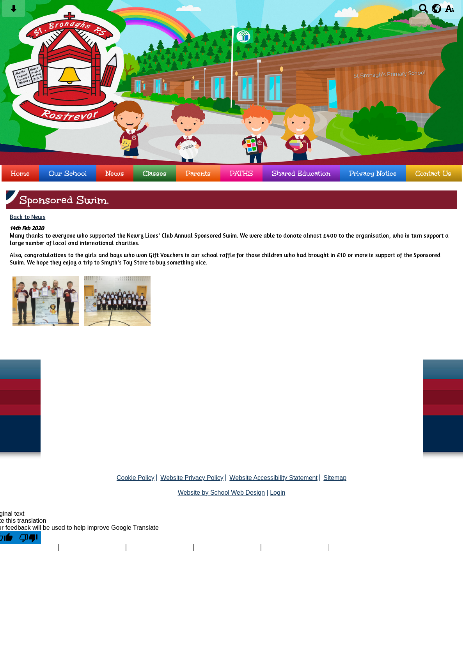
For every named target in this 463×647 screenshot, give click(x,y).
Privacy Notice (373, 173)
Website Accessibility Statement (273, 477)
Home (20, 173)
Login (277, 492)
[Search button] (423, 11)
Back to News (27, 216)
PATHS (241, 173)
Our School (67, 173)
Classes (155, 173)
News (115, 173)
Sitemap (334, 477)
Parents (198, 173)
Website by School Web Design (221, 492)
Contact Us (433, 173)
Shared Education (301, 173)
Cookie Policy (135, 477)
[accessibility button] (449, 11)
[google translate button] (436, 8)
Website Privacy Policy (192, 477)
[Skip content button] (13, 11)
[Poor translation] (28, 537)
